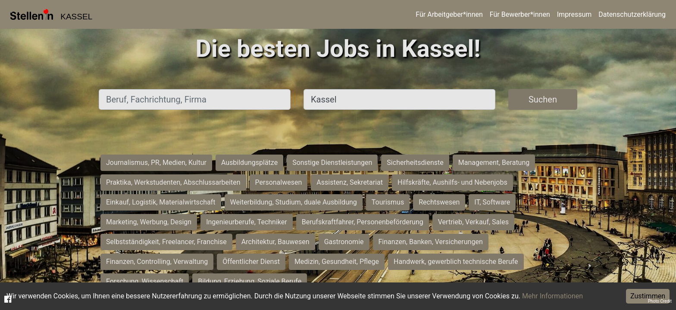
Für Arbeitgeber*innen (449, 14)
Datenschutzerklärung (632, 14)
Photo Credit (660, 301)
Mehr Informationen (552, 296)
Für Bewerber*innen (520, 14)
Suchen (543, 99)
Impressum (574, 14)
